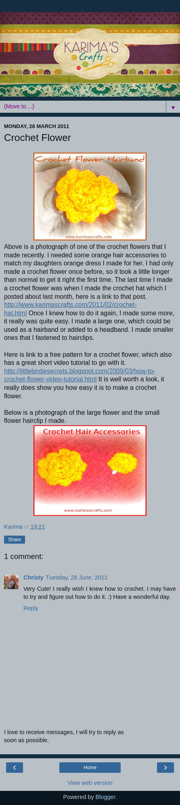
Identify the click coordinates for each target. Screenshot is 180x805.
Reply (30, 608)
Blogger (105, 797)
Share (14, 539)
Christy (33, 577)
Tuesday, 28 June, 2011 (77, 577)
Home (90, 767)
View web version (90, 783)
